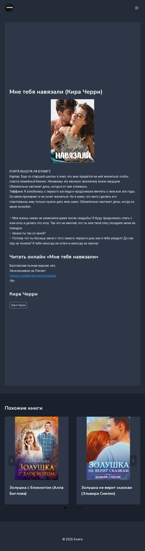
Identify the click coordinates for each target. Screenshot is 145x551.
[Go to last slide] (11, 460)
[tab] (65, 508)
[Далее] (133, 460)
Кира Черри (18, 305)
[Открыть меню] (136, 8)
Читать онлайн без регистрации (32, 276)
